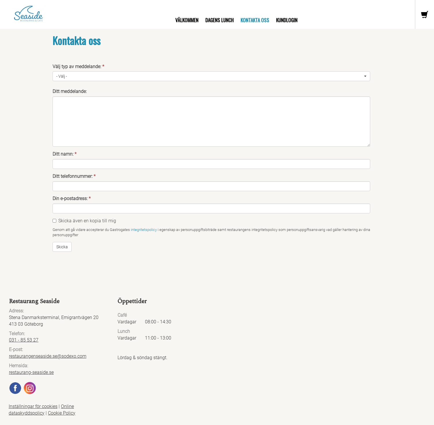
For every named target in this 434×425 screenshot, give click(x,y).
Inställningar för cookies (33, 406)
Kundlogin (286, 20)
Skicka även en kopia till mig (87, 220)
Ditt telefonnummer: (74, 176)
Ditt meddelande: (70, 91)
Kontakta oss (255, 20)
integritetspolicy (144, 230)
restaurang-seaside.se (31, 372)
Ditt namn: (65, 154)
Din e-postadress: (72, 198)
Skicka (62, 247)
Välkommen (186, 20)
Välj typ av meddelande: (78, 66)
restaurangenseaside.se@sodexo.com (47, 356)
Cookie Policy (61, 413)
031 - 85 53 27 (23, 340)
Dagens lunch (219, 20)
